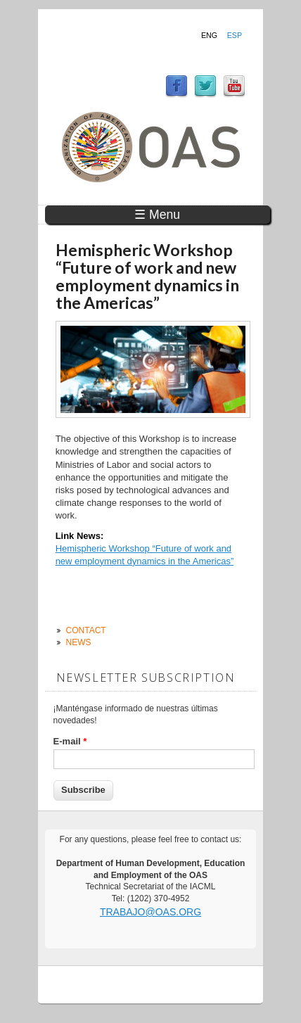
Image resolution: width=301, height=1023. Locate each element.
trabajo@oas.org (150, 911)
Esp (234, 35)
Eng (209, 35)
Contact (86, 630)
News (78, 642)
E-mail (70, 741)
